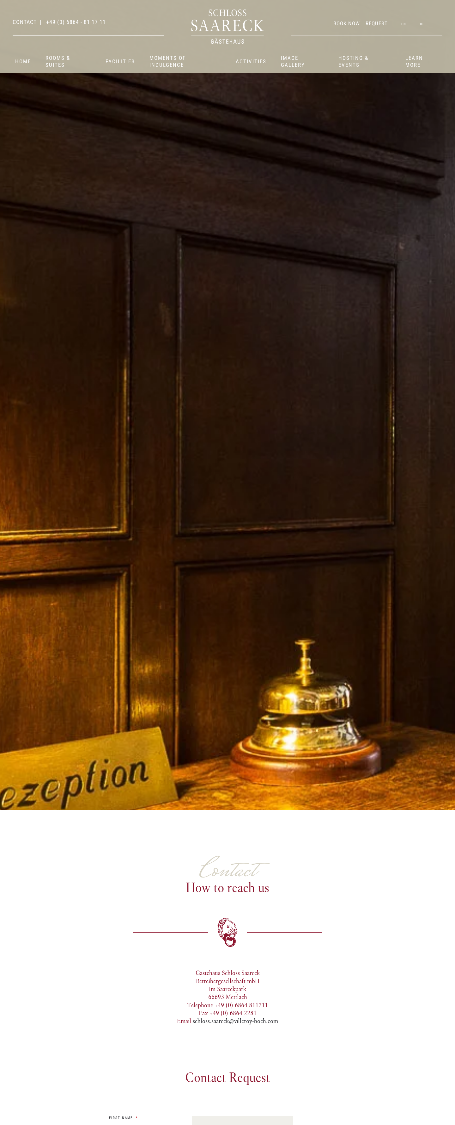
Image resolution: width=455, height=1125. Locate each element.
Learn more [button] (414, 61)
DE (422, 24)
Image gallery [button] (293, 61)
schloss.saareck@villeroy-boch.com (235, 1021)
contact (25, 22)
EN (403, 24)
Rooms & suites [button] (58, 61)
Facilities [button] (120, 61)
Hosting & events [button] (353, 61)
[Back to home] (227, 26)
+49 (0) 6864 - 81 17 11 (75, 22)
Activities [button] (251, 61)
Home (23, 61)
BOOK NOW (346, 23)
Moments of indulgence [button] (167, 61)
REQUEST (377, 23)
